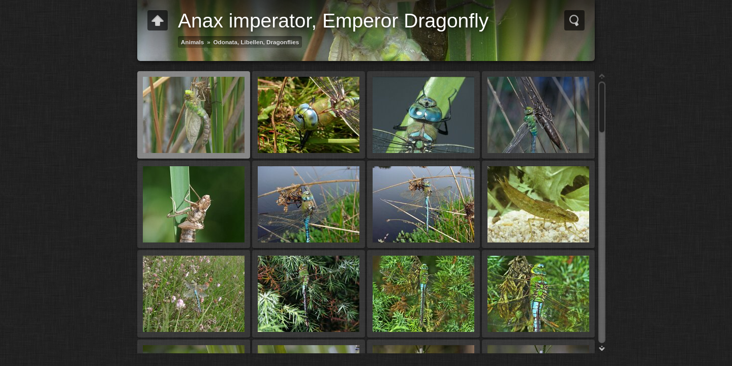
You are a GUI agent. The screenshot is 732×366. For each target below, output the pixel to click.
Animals (192, 42)
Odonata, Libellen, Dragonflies (256, 42)
